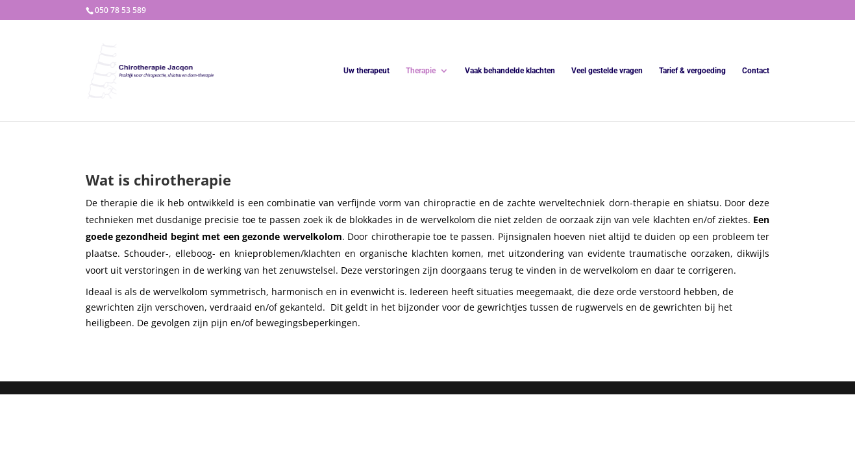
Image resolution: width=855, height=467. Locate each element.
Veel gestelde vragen (607, 70)
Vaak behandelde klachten (510, 70)
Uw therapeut (366, 70)
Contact (755, 70)
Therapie (421, 70)
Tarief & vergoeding (692, 70)
